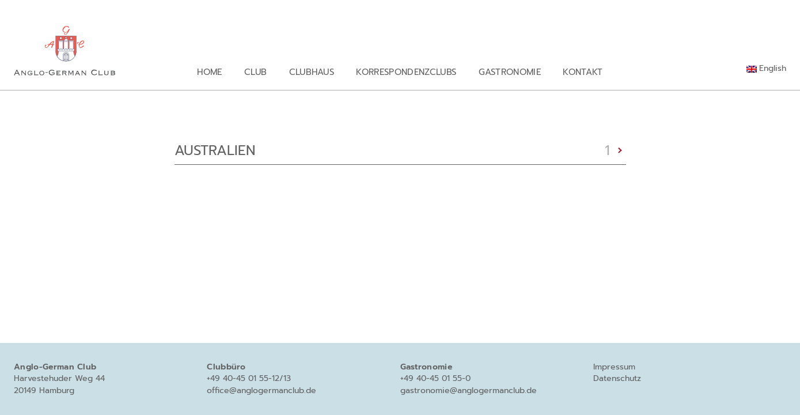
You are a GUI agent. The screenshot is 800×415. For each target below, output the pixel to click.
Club (255, 71)
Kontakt (582, 71)
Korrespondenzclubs (406, 71)
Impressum (614, 367)
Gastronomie (510, 71)
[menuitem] (766, 68)
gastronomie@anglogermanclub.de (468, 390)
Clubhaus (312, 71)
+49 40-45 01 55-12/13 (249, 378)
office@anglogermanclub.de (261, 390)
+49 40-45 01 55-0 (435, 378)
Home (209, 71)
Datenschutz (617, 378)
